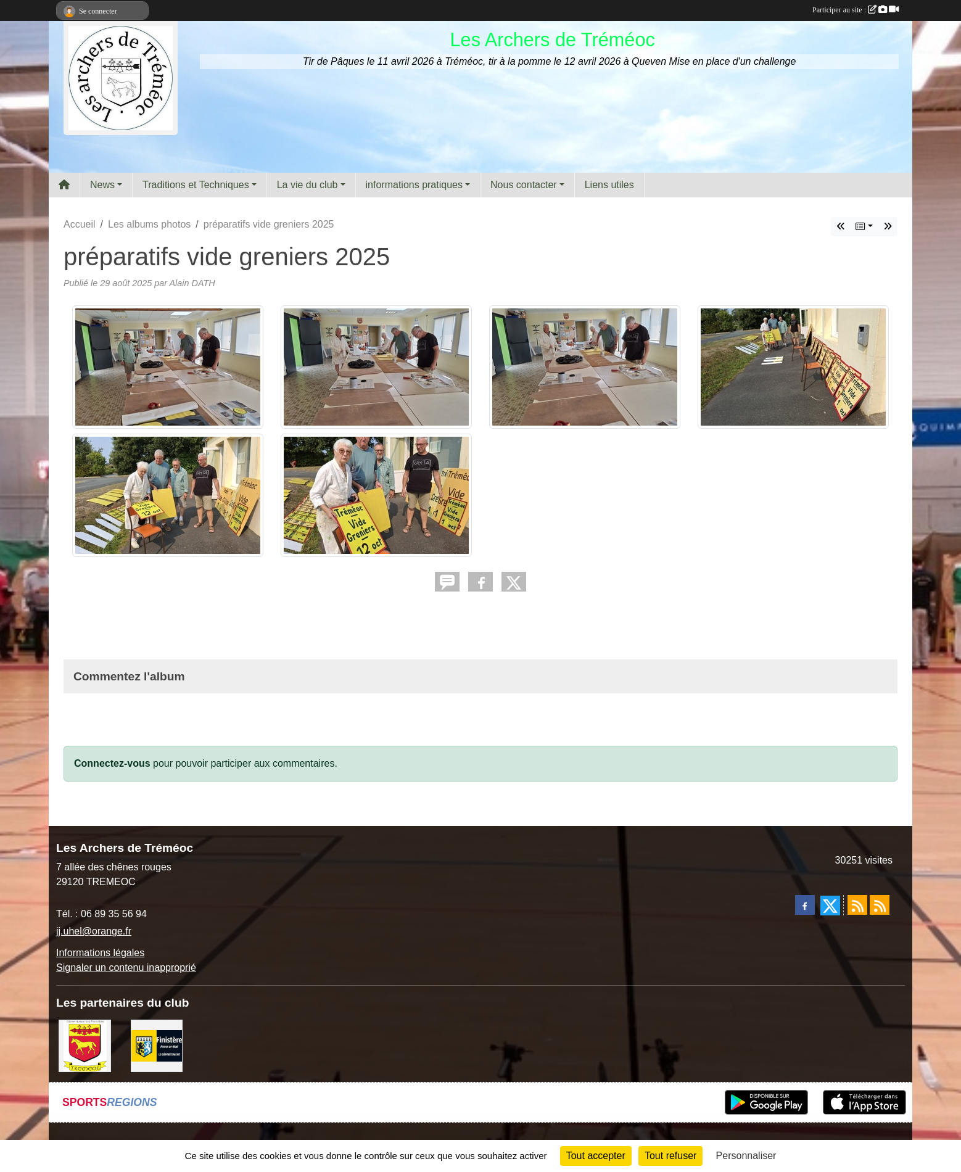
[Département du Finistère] (157, 1045)
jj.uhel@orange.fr (93, 931)
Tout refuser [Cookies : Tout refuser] (670, 1155)
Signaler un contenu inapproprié (126, 967)
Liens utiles (609, 185)
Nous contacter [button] (523, 185)
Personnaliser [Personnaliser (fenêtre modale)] (746, 1155)
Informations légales (100, 952)
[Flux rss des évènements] (879, 905)
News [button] (102, 185)
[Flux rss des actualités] (857, 905)
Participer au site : (855, 10)
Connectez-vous (112, 763)
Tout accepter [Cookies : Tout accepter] (595, 1155)
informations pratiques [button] (414, 185)
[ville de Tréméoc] (85, 1045)
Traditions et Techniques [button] (195, 185)
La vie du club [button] (307, 185)
